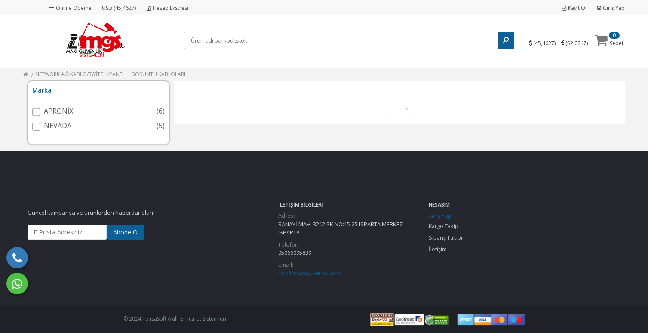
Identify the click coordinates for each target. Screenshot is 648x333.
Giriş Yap (611, 8)
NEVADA (57, 125)
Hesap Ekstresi (167, 8)
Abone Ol (126, 232)
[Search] (342, 40)
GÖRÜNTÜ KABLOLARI (158, 74)
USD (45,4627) (119, 8)
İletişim (438, 249)
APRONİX (58, 111)
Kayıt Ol (574, 8)
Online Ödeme (70, 8)
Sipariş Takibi (445, 237)
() (545, 43)
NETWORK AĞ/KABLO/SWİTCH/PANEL (80, 74)
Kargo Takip (443, 226)
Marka (42, 90)
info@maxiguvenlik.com (309, 273)
